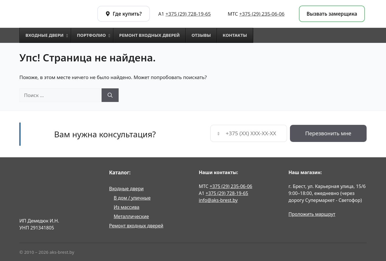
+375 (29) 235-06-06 (261, 13)
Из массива (126, 207)
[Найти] (110, 95)
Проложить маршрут (311, 214)
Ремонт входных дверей (136, 225)
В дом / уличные (132, 198)
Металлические (131, 216)
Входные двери (126, 188)
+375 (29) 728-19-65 (188, 13)
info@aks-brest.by (218, 200)
